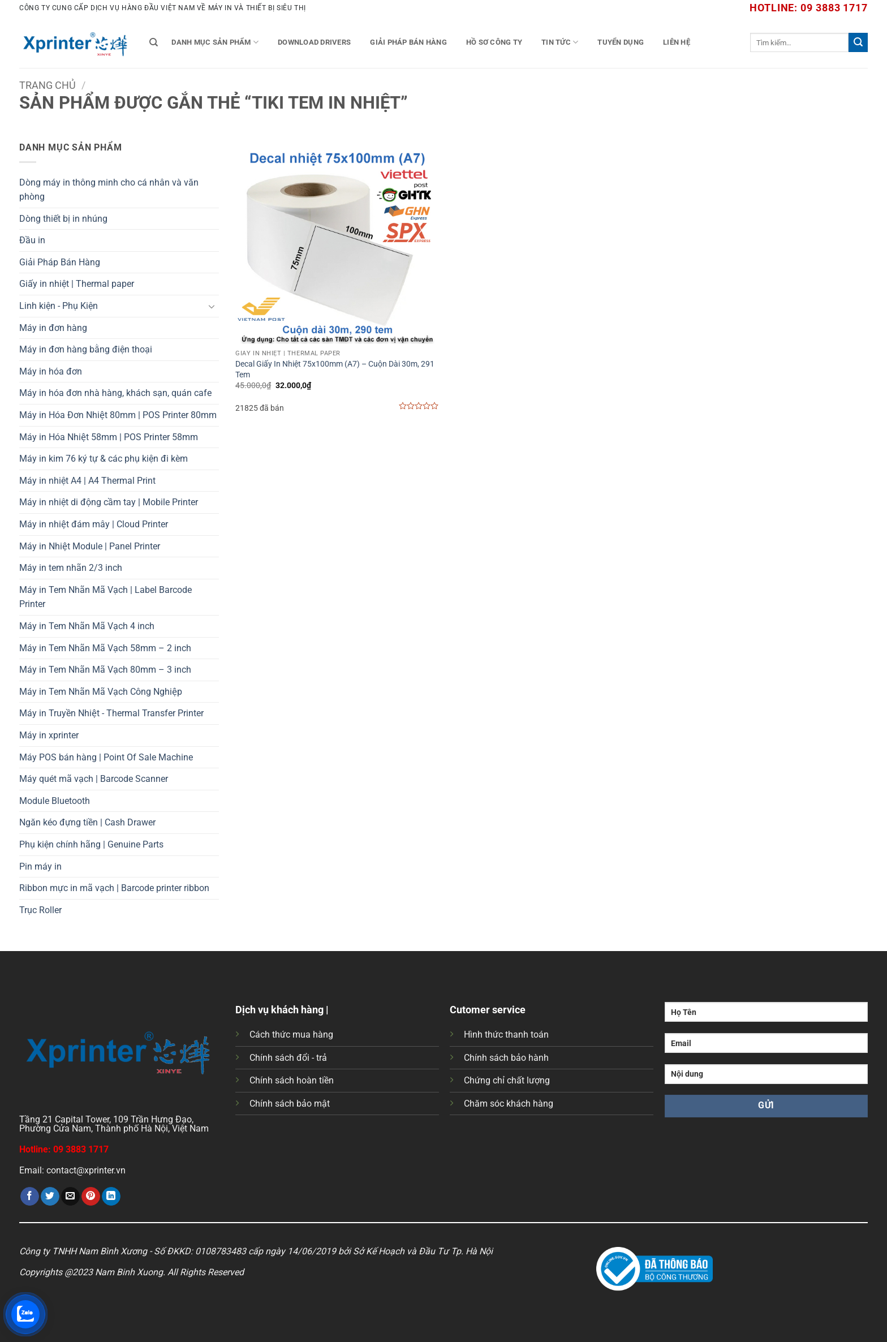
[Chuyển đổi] (212, 306)
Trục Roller (40, 910)
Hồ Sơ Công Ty (494, 42)
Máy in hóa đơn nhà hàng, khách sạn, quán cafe (115, 393)
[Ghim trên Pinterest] (90, 1196)
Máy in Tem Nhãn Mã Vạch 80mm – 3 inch (105, 669)
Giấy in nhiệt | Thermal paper (76, 283)
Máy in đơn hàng (53, 327)
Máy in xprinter (49, 735)
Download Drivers (314, 42)
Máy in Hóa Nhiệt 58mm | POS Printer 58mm (108, 437)
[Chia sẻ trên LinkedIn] (111, 1196)
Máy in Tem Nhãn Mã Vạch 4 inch (86, 626)
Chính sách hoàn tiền (291, 1080)
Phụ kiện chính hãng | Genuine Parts (91, 844)
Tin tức (559, 42)
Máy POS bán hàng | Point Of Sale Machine (106, 757)
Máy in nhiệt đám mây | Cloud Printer (93, 524)
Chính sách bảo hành (506, 1057)
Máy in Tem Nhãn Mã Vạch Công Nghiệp (100, 691)
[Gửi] (858, 42)
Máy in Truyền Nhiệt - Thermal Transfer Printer (111, 713)
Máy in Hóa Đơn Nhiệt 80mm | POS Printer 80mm (118, 415)
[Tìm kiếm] (153, 42)
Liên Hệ (676, 42)
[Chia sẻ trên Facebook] (29, 1196)
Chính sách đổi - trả (288, 1057)
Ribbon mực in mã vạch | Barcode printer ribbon (114, 888)
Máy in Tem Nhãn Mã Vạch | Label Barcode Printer (105, 597)
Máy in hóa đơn (50, 371)
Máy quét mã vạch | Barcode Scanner (93, 778)
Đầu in (32, 240)
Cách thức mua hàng (291, 1034)
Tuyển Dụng (620, 42)
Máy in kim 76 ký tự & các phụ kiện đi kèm (103, 458)
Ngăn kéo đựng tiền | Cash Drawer (87, 822)
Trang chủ (47, 85)
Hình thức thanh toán (506, 1034)
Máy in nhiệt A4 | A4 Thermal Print (87, 480)
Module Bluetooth (54, 800)
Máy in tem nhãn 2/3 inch (70, 567)
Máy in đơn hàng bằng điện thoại (85, 349)
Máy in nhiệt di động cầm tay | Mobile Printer (108, 502)
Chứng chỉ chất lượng (507, 1080)
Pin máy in (40, 866)
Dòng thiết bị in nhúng (63, 218)
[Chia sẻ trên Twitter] (50, 1196)
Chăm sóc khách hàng (508, 1103)
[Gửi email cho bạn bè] (70, 1196)
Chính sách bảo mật (289, 1103)
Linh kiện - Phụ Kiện (58, 305)
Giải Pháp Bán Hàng (408, 42)
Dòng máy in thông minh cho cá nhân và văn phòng (109, 190)
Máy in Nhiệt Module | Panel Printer (89, 546)
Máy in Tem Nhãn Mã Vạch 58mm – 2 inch (105, 648)
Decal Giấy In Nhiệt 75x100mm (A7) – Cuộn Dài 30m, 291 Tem (334, 369)
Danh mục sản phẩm (215, 42)
